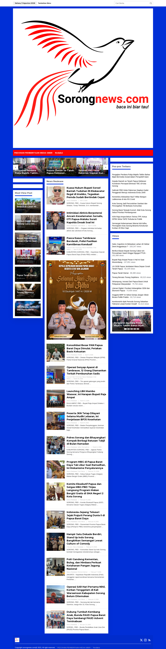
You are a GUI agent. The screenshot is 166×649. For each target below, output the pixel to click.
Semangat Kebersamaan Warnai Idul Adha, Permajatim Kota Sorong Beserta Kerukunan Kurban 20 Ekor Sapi (130, 225)
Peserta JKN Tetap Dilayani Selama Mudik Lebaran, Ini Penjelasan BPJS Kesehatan (84, 417)
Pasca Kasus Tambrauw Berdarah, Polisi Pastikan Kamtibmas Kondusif (82, 240)
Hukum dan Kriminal (74, 246)
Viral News (81, 224)
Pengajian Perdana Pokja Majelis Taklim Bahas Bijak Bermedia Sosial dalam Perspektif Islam (28, 172)
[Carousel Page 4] (134, 329)
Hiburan (69, 546)
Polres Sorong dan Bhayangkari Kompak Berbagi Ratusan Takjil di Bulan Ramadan (86, 441)
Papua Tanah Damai (120, 273)
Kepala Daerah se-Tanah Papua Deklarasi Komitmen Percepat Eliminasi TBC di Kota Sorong (60, 172)
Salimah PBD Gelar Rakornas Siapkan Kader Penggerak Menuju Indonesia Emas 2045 (92, 172)
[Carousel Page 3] (131, 329)
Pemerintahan (83, 571)
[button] (151, 3)
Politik (80, 353)
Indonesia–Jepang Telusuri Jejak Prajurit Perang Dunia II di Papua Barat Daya (86, 514)
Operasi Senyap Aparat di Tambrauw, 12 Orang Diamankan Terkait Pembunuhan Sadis (82, 370)
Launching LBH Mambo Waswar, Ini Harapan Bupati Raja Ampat (84, 395)
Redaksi (96, 645)
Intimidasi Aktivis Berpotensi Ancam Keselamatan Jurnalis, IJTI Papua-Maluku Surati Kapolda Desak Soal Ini (85, 217)
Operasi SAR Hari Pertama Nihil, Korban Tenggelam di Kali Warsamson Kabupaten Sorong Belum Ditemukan (86, 590)
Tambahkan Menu (44, 3)
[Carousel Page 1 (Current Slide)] (125, 329)
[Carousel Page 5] (138, 329)
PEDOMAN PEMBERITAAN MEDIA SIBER (74, 645)
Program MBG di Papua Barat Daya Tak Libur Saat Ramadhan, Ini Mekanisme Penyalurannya (86, 465)
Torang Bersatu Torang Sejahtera (125, 277)
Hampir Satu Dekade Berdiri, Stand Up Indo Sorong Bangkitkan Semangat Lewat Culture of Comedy (85, 538)
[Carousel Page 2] (128, 329)
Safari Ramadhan (84, 447)
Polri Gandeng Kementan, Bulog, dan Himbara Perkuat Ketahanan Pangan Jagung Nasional (84, 563)
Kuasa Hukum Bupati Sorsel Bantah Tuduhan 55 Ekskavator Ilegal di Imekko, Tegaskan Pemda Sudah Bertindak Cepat (86, 192)
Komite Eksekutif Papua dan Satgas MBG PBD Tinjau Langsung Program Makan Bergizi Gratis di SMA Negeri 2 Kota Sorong (85, 490)
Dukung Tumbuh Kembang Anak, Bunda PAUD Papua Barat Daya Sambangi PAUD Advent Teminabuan (86, 615)
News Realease (72, 200)
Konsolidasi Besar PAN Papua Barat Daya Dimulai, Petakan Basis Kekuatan (85, 346)
